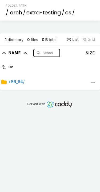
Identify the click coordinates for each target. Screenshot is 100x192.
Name (19, 52)
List (72, 39)
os (68, 12)
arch (16, 12)
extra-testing (43, 12)
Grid (88, 39)
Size (90, 53)
